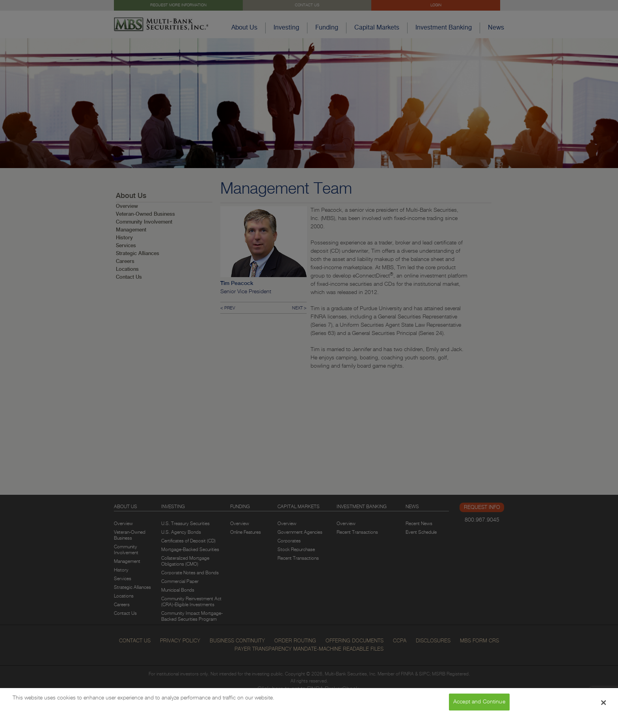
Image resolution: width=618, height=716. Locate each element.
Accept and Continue (479, 705)
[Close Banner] (603, 705)
